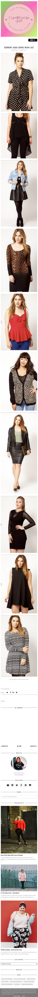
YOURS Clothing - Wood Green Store (11, 950)
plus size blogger (19, 979)
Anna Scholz (31, 979)
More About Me (19, 774)
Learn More (16, 996)
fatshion (17, 984)
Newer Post (5, 746)
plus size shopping (16, 981)
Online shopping (29, 981)
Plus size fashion (6, 979)
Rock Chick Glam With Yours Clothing (12, 855)
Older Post (33, 746)
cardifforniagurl (27, 984)
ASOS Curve (4, 981)
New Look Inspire (6, 984)
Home (20, 746)
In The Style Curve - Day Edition (10, 893)
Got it (23, 996)
